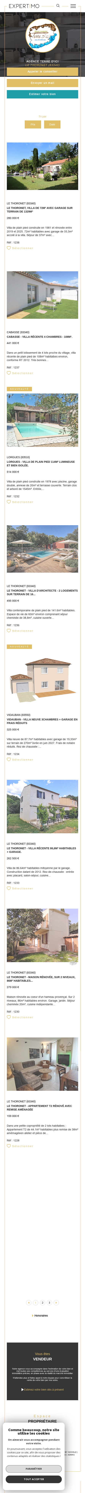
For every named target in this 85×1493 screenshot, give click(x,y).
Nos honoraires (20, 1455)
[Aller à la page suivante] (56, 1302)
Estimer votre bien (42, 94)
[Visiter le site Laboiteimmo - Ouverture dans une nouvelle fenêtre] (42, 1469)
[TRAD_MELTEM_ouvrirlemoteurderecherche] (58, 6)
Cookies (51, 1457)
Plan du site (37, 1455)
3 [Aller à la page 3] (49, 1302)
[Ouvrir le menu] (73, 6)
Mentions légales (56, 1455)
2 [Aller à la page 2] (42, 1302)
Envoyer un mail (42, 82)
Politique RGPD (37, 1457)
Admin (71, 1455)
